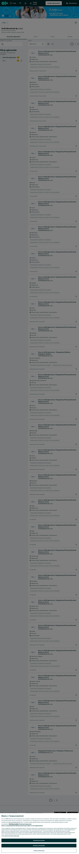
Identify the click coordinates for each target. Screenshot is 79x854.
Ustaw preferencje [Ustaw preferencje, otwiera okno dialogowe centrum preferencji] (38, 850)
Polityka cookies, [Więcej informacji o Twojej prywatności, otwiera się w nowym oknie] (14, 824)
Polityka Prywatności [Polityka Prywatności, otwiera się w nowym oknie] (26, 824)
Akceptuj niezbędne (39, 845)
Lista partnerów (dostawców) (10, 836)
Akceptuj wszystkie (39, 840)
